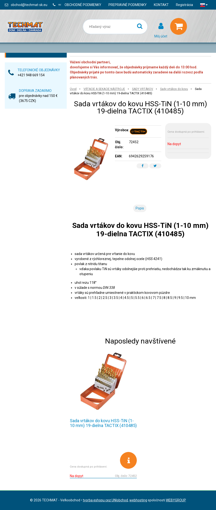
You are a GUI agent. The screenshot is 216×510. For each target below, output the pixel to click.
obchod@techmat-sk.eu (29, 5)
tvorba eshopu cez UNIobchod (105, 500)
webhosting (138, 500)
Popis (140, 208)
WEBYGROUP (176, 500)
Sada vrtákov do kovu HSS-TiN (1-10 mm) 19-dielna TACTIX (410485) (103, 423)
